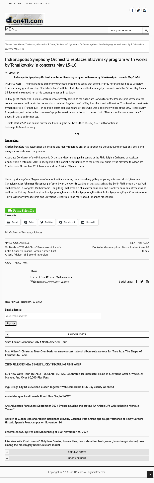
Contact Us (14, 3)
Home (21, 44)
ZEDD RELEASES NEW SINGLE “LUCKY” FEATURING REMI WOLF (43, 364)
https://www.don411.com (54, 281)
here (81, 166)
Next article (139, 243)
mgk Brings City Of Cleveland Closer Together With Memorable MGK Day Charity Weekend (59, 387)
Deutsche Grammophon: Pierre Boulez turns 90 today (120, 249)
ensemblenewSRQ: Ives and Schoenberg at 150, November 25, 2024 (46, 432)
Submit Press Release (38, 3)
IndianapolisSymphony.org (20, 127)
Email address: (13, 310)
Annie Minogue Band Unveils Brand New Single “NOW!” (38, 396)
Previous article (17, 243)
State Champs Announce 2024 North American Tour (36, 342)
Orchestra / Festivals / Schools (25, 232)
